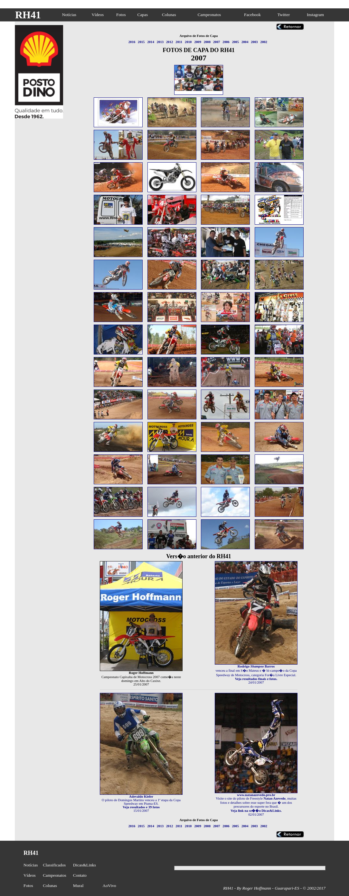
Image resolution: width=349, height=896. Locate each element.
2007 (216, 42)
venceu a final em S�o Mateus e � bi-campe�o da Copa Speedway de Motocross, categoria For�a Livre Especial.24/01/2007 (256, 673)
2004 (244, 42)
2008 (207, 42)
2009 (197, 42)
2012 (169, 42)
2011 (178, 42)
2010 (188, 42)
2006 (225, 42)
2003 (254, 42)
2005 (235, 42)
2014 (150, 42)
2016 (131, 42)
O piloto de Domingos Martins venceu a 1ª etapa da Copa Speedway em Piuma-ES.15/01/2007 (141, 802)
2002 (263, 42)
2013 (160, 42)
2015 (141, 42)
